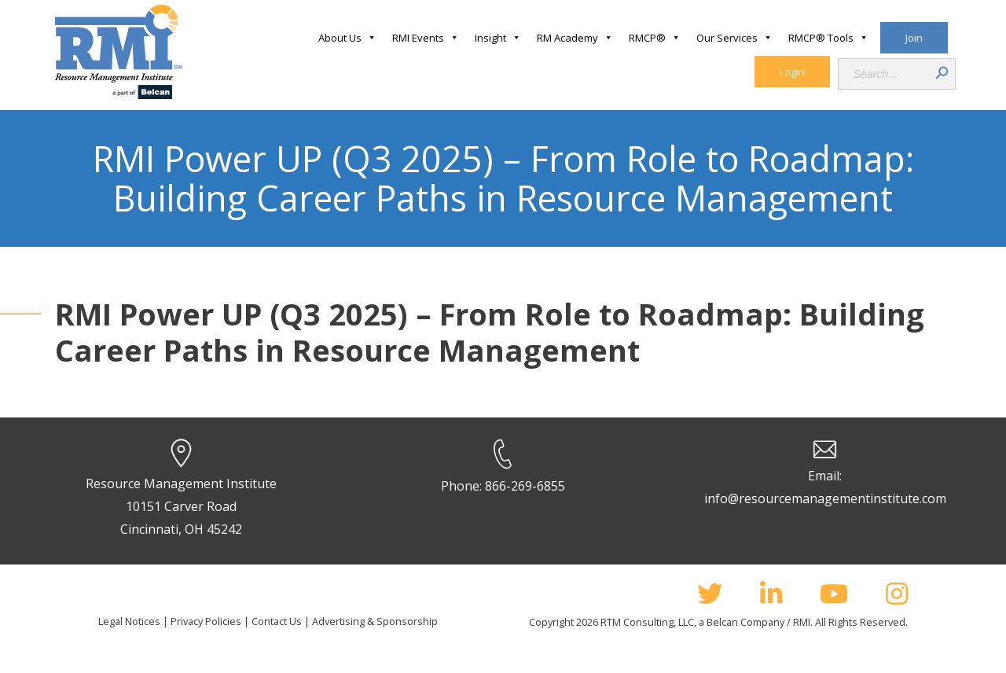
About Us (347, 38)
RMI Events (425, 38)
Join (914, 38)
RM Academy (575, 38)
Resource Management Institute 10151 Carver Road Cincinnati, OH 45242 (181, 506)
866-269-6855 (525, 486)
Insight (498, 38)
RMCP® (655, 38)
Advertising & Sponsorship (375, 621)
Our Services (734, 38)
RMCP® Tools (828, 38)
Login (792, 71)
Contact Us (277, 621)
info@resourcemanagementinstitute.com (825, 498)
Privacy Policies (206, 621)
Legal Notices (129, 621)
